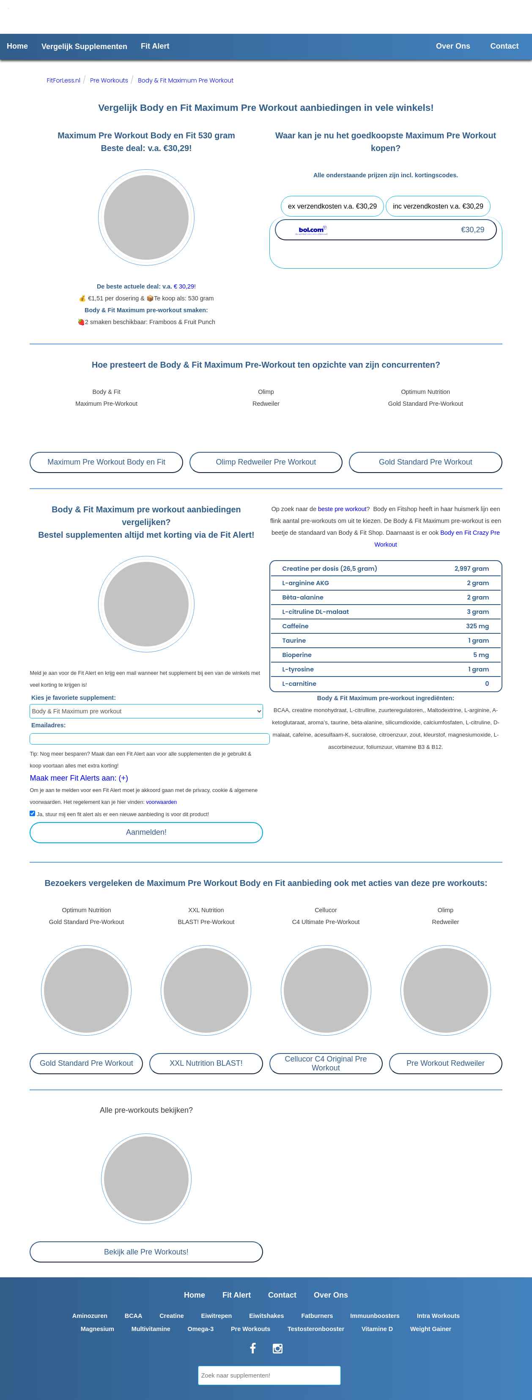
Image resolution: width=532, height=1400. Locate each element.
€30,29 (473, 230)
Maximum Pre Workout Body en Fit (106, 462)
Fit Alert (155, 46)
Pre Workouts (109, 80)
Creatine (171, 1315)
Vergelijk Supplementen (84, 46)
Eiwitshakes (266, 1315)
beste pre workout (342, 509)
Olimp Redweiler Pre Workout (266, 462)
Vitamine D (377, 1329)
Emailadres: (48, 725)
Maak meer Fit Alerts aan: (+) (79, 778)
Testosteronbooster (316, 1329)
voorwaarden (161, 802)
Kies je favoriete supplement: (73, 697)
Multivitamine (151, 1329)
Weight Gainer (430, 1329)
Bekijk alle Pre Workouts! (146, 1252)
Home (17, 46)
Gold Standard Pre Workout (425, 462)
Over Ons (453, 46)
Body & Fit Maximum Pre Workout (185, 80)
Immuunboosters (375, 1315)
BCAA (134, 1315)
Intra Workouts (438, 1315)
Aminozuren (89, 1315)
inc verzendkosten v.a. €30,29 (438, 206)
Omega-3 (201, 1329)
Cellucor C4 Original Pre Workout (326, 1063)
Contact (505, 46)
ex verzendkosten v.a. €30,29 (332, 206)
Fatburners (317, 1315)
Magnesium (97, 1329)
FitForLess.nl (63, 80)
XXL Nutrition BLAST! (206, 1063)
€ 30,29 (184, 286)
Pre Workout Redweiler (445, 1063)
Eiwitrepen (216, 1315)
